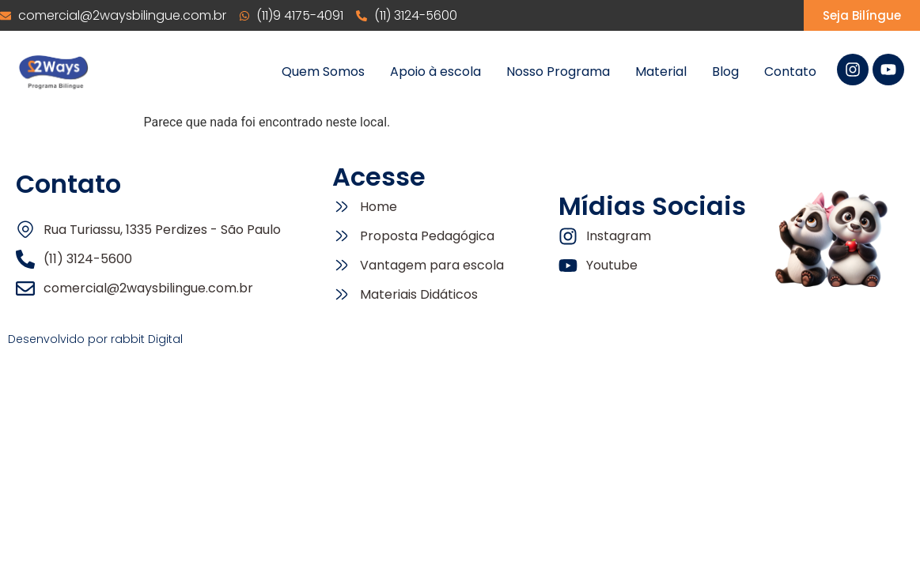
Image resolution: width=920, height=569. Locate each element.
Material (661, 71)
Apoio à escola (435, 71)
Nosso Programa (558, 71)
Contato (790, 71)
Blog (725, 71)
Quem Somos (323, 71)
